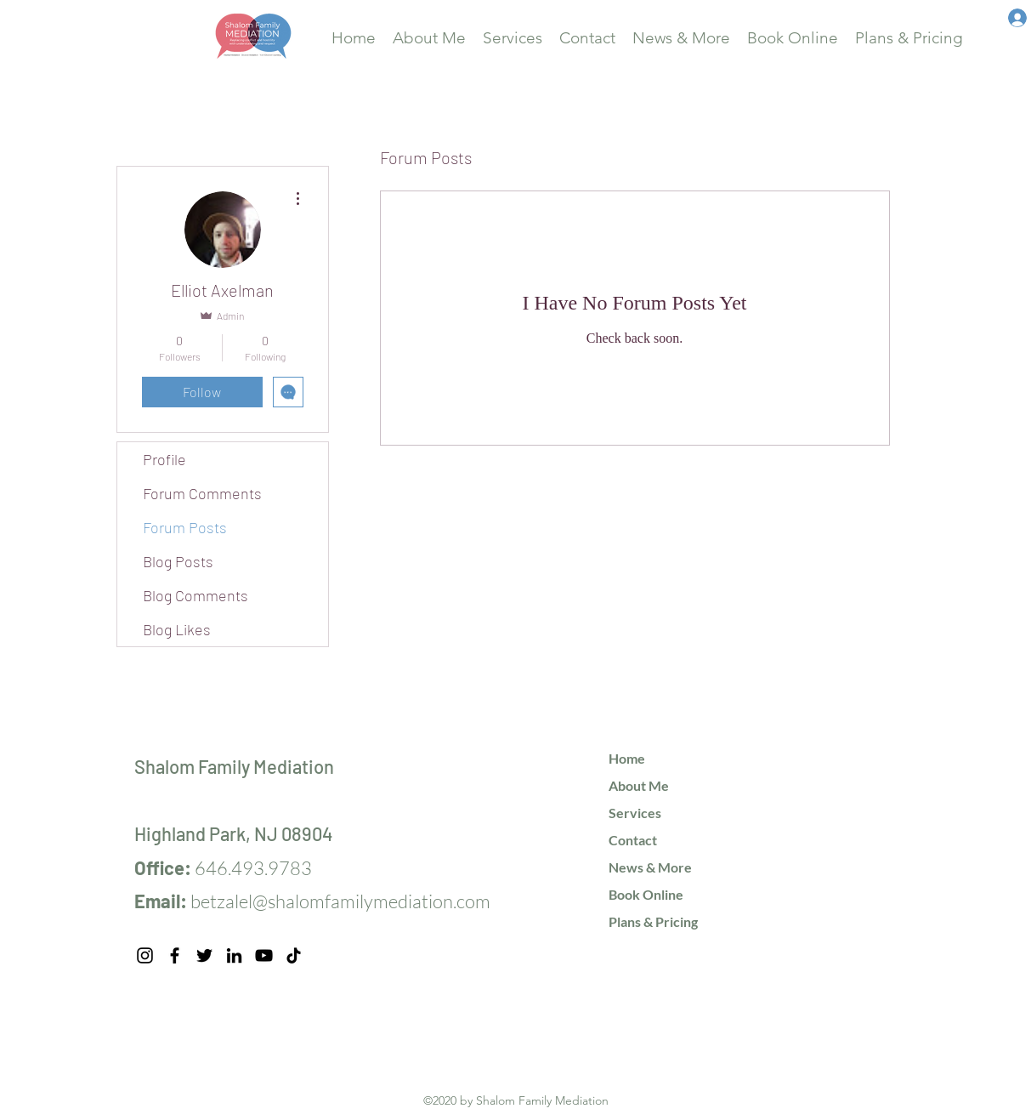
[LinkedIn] (234, 955)
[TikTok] (293, 955)
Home (627, 758)
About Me (639, 785)
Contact (633, 840)
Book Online (646, 894)
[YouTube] (264, 955)
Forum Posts (185, 527)
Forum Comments (202, 493)
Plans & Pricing (653, 921)
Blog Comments (195, 595)
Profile (164, 459)
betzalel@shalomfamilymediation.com (340, 901)
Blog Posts (178, 561)
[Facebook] (174, 955)
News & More (650, 867)
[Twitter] (204, 955)
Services (635, 812)
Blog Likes (177, 629)
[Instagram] (145, 955)
